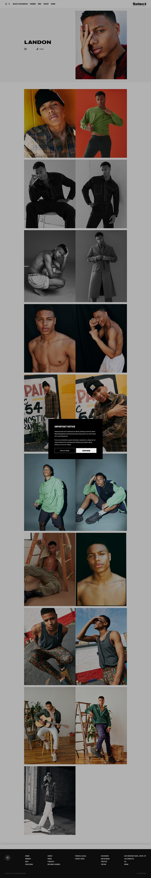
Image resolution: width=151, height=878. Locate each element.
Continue (86, 450)
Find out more (64, 451)
